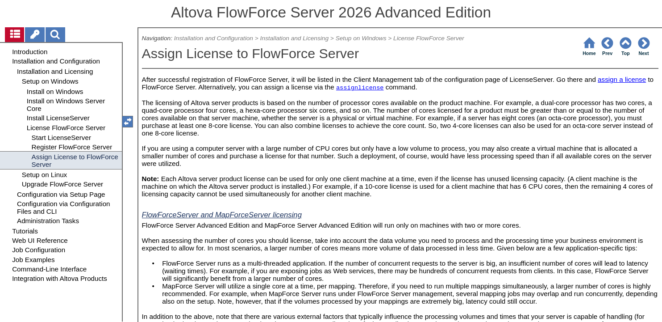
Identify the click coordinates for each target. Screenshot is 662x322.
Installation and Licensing (294, 38)
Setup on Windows (361, 38)
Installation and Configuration (213, 38)
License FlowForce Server (428, 38)
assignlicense (360, 88)
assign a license (622, 79)
